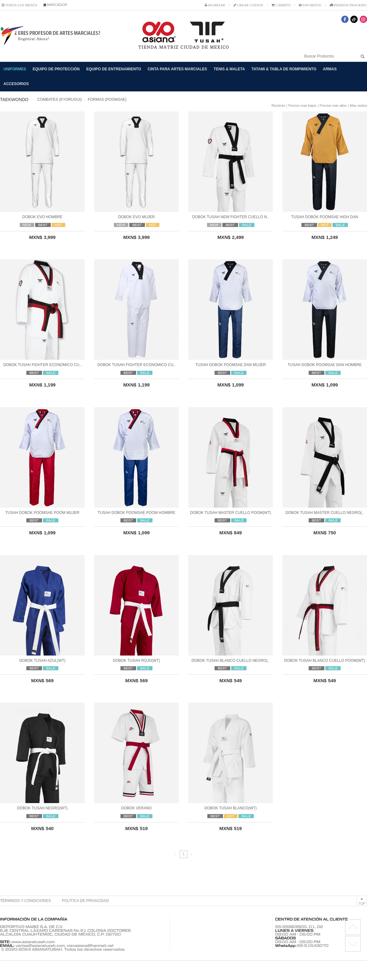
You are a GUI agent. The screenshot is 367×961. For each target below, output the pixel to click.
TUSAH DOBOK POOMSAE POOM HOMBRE (136, 512)
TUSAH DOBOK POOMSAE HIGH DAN (324, 217)
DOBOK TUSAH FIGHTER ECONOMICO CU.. (42, 365)
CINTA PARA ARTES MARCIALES (177, 69)
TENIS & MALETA (229, 69)
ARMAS (330, 69)
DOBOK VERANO (136, 808)
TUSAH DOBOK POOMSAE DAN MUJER (230, 365)
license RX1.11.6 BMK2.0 (353, 944)
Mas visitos (358, 105)
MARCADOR (55, 5)
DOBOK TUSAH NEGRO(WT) (42, 808)
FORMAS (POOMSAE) (107, 99)
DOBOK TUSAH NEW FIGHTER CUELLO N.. (230, 217)
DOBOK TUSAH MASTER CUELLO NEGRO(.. (324, 512)
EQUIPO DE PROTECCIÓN (56, 69)
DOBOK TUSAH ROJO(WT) (136, 660)
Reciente (278, 105)
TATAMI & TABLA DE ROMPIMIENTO (284, 69)
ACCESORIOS (16, 84)
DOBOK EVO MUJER (136, 217)
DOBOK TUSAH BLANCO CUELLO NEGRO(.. (230, 660)
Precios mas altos (333, 105)
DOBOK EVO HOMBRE (42, 217)
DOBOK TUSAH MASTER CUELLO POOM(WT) (230, 512)
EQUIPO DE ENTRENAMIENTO (113, 69)
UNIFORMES (14, 69)
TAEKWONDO (14, 99)
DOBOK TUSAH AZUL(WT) (42, 660)
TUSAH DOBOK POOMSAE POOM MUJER (42, 512)
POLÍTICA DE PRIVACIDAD (85, 901)
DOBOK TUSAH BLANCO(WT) (231, 808)
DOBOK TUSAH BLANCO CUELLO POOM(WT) (324, 660)
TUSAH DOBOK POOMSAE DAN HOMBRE (325, 365)
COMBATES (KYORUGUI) (59, 99)
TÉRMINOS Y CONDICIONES (25, 901)
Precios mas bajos (302, 105)
